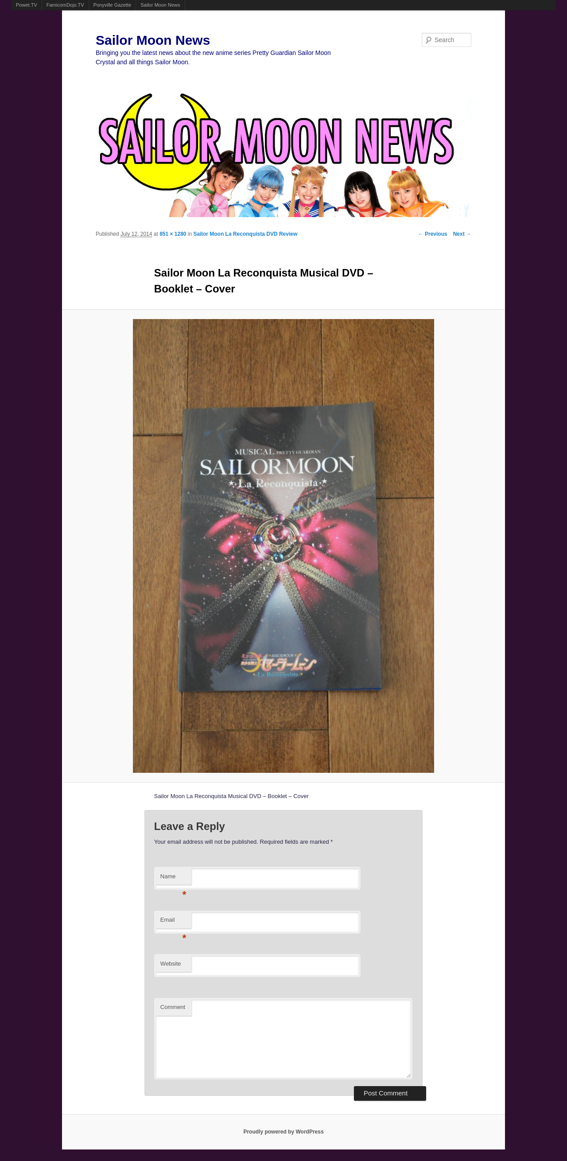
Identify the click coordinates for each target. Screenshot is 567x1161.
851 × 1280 (172, 234)
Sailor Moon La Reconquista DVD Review (246, 234)
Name (173, 879)
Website (170, 963)
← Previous (432, 234)
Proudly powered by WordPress (283, 1132)
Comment (172, 1007)
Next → (462, 234)
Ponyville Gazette (112, 5)
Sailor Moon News (160, 5)
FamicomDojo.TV (65, 5)
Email (173, 922)
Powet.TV (26, 5)
